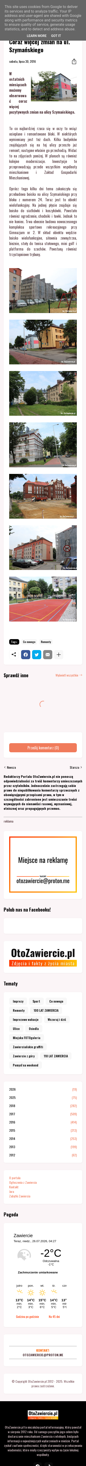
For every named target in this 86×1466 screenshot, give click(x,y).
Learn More (37, 36)
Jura (11, 1191)
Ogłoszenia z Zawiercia (23, 1182)
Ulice (16, 1028)
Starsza (74, 767)
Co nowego (29, 642)
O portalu (14, 1177)
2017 (43, 1114)
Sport (36, 1001)
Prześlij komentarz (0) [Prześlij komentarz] (43, 747)
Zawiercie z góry (24, 1055)
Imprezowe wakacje (26, 1019)
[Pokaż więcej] (58, 654)
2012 (43, 1155)
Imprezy (18, 1001)
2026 (43, 1089)
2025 (43, 1097)
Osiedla (34, 1028)
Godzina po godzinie (27, 1316)
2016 (43, 1122)
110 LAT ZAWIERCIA (56, 1055)
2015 (43, 1130)
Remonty (46, 642)
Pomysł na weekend (25, 1065)
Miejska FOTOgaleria (26, 1037)
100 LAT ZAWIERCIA (46, 1010)
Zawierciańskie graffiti (28, 1046)
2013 (43, 1147)
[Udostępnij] (73, 61)
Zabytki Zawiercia (19, 1196)
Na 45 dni (54, 1316)
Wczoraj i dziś (57, 1019)
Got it (56, 36)
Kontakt (14, 1186)
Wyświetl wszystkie (66, 675)
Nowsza (11, 767)
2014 (43, 1138)
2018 (43, 1105)
